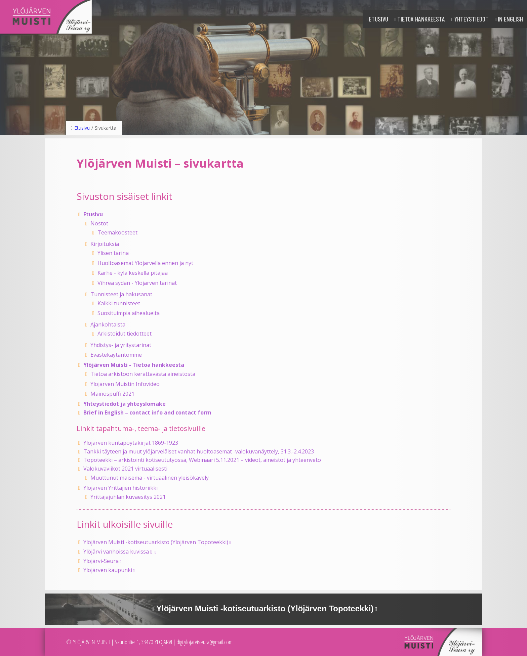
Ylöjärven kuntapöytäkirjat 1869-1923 (130, 442)
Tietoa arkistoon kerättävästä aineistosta (142, 374)
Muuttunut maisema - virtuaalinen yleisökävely (149, 477)
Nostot (99, 223)
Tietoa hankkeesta (421, 19)
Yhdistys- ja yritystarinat (120, 345)
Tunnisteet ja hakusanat (121, 294)
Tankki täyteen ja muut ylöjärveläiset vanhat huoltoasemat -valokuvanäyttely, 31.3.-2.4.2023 (198, 451)
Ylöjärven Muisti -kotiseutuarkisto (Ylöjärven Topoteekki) (155, 542)
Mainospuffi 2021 (112, 393)
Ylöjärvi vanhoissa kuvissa (118, 551)
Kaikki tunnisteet (118, 303)
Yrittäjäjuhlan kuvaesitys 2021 (128, 496)
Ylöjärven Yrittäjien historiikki (120, 487)
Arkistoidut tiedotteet (124, 333)
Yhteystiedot (471, 19)
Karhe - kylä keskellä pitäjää (132, 272)
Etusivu (378, 19)
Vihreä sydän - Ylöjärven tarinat (137, 283)
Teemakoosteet (117, 232)
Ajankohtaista (107, 324)
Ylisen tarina (113, 253)
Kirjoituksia (104, 244)
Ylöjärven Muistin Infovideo (125, 384)
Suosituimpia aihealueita (128, 313)
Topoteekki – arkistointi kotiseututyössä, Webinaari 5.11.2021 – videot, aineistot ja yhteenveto (202, 460)
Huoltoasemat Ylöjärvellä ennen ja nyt (145, 263)
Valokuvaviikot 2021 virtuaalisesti (125, 468)
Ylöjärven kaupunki (107, 570)
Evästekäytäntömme (116, 354)
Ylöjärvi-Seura (101, 561)
